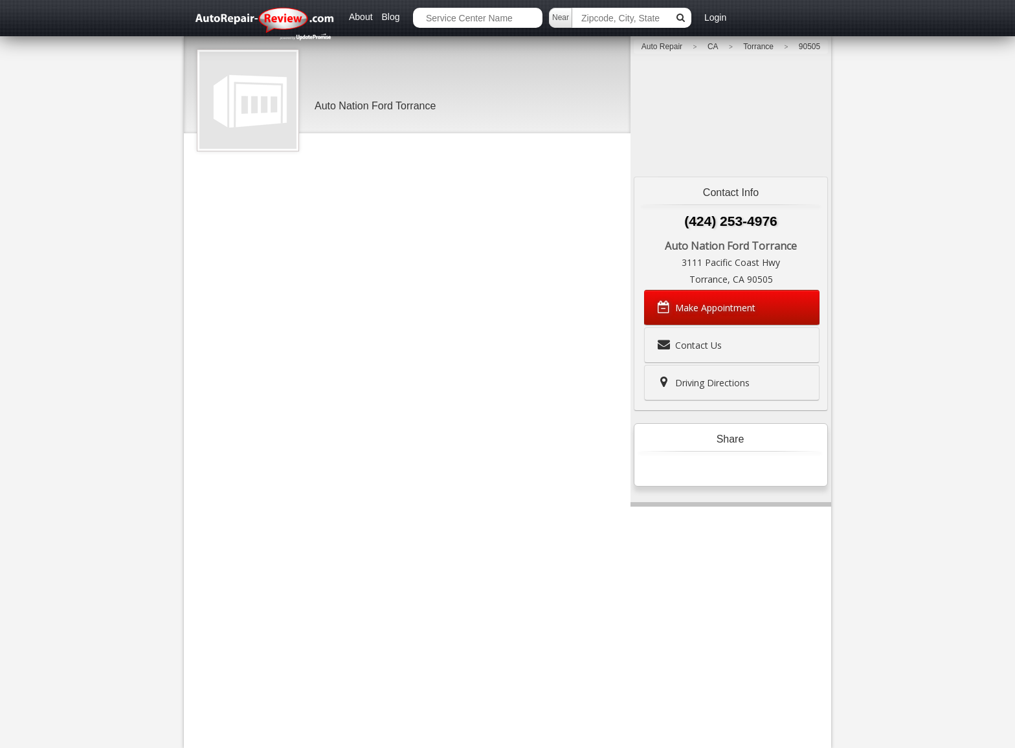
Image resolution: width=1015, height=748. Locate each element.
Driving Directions (702, 382)
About (361, 17)
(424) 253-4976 (730, 221)
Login (715, 17)
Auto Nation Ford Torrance (375, 105)
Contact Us (688, 344)
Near (560, 17)
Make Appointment (705, 307)
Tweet (704, 469)
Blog (390, 17)
